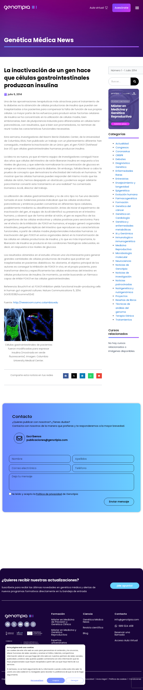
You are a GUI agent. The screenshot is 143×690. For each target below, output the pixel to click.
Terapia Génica (125, 315)
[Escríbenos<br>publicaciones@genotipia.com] (19, 438)
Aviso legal (101, 679)
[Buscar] (135, 81)
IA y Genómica (124, 233)
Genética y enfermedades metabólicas (124, 225)
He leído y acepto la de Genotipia (45, 494)
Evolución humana (126, 194)
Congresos (122, 147)
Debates (121, 159)
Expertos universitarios (59, 641)
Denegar (74, 680)
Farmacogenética (126, 198)
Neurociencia (123, 261)
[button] (66, 375)
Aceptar (55, 680)
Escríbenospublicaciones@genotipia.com (47, 438)
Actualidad (122, 143)
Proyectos (121, 296)
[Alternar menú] (137, 8)
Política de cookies (118, 679)
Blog (85, 633)
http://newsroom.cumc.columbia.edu (35, 302)
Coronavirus (123, 151)
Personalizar (37, 680)
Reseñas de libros (126, 300)
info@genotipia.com (127, 619)
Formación (122, 202)
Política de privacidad (49, 494)
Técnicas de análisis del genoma (123, 307)
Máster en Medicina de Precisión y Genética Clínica (62, 622)
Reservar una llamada (122, 633)
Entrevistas (122, 178)
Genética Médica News (93, 621)
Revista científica (93, 627)
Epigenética (122, 190)
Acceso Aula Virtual (126, 640)
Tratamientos (124, 319)
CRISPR (119, 155)
